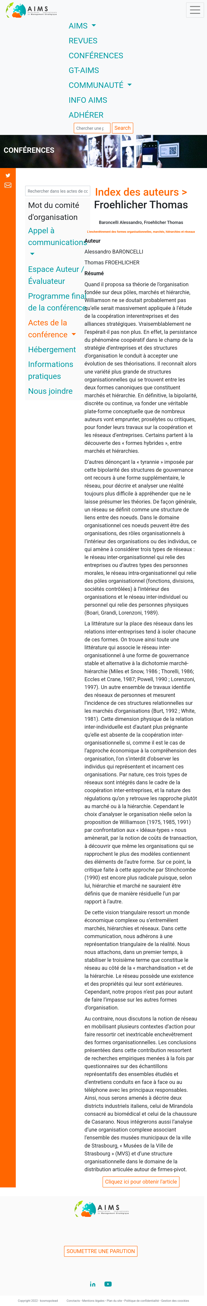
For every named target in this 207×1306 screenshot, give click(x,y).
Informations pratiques (50, 370)
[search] (92, 128)
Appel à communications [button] (57, 236)
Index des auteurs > (141, 192)
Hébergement (52, 349)
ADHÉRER (86, 115)
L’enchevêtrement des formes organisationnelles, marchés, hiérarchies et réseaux (141, 231)
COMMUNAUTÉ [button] (97, 85)
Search (123, 128)
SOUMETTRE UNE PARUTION (101, 1251)
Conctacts (74, 1301)
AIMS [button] (93, 25)
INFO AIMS (88, 100)
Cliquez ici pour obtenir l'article (141, 1182)
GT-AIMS (84, 70)
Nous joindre (50, 391)
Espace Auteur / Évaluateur (56, 275)
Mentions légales (93, 1301)
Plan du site (115, 1301)
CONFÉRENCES (96, 55)
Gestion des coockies (175, 1301)
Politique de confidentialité (142, 1301)
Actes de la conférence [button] (49, 328)
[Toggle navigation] (195, 9)
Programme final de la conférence (57, 302)
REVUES (83, 40)
